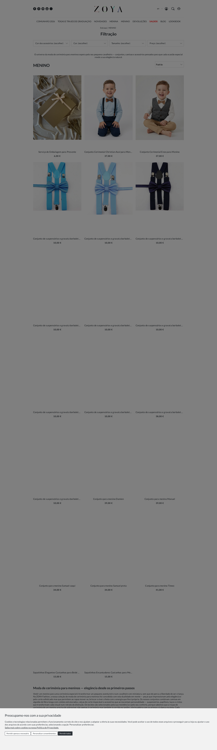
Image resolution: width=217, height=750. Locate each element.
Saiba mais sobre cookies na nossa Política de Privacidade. (32, 727)
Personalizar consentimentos (44, 733)
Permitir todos (65, 733)
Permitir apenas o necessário (17, 733)
